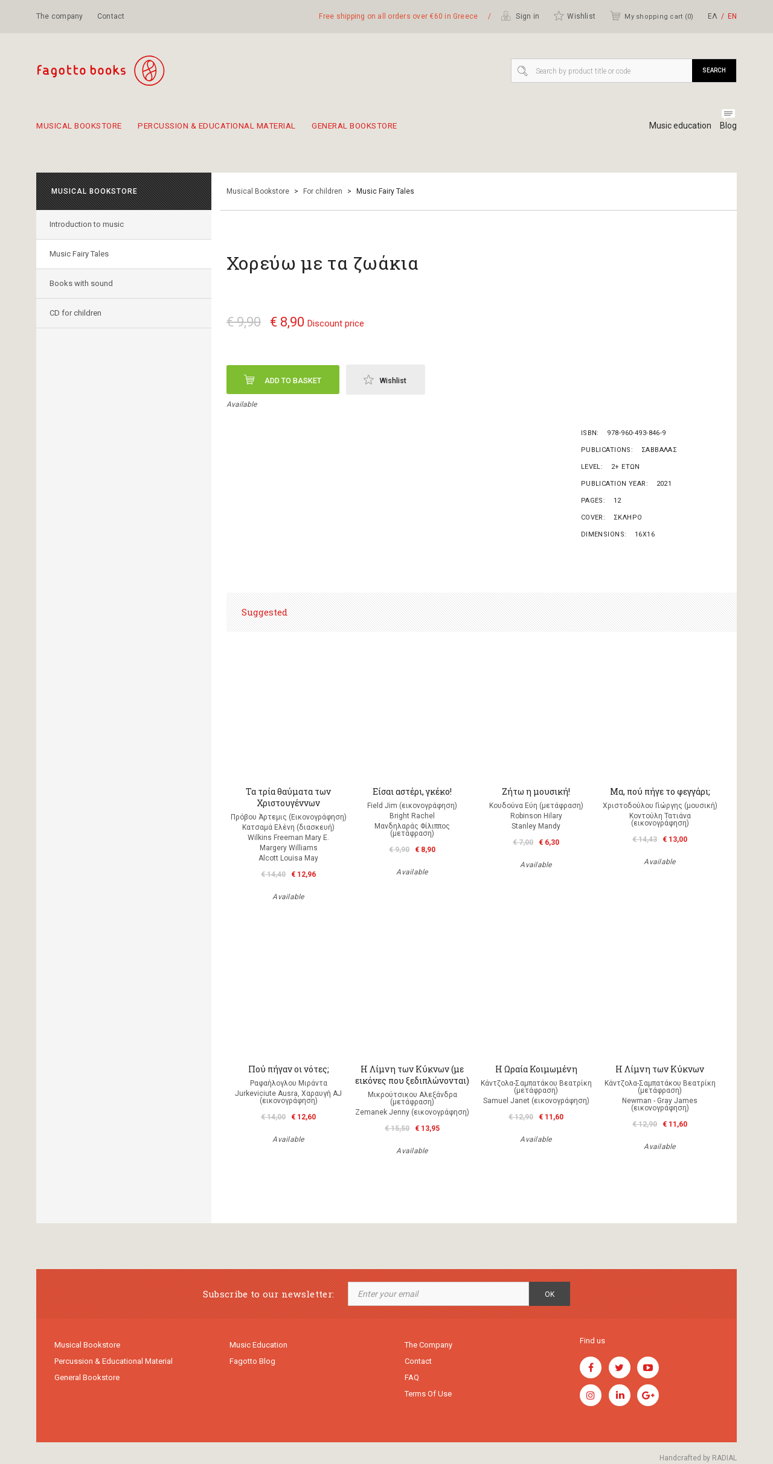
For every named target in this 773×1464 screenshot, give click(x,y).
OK (549, 1294)
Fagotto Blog (252, 1362)
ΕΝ (732, 16)
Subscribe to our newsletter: (268, 1294)
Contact (111, 16)
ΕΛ (712, 16)
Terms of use (428, 1397)
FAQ (412, 1380)
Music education (675, 125)
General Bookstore (396, 130)
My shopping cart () (651, 15)
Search (714, 70)
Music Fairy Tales (81, 253)
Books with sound (83, 283)
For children (322, 191)
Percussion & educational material (240, 130)
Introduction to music (88, 224)
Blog (728, 125)
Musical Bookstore (84, 130)
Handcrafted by (698, 1458)
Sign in (520, 15)
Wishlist (574, 15)
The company (59, 16)
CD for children (77, 312)
